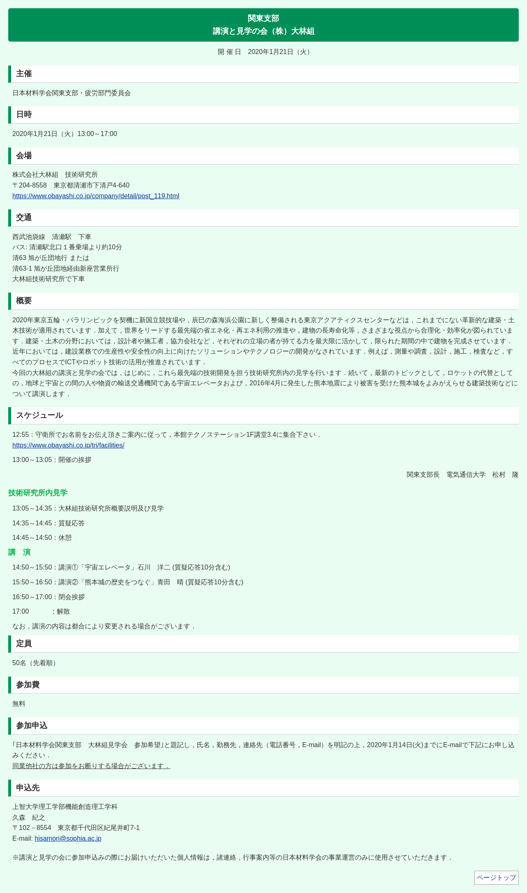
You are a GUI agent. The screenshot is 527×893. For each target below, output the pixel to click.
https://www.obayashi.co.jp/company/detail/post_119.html (96, 195)
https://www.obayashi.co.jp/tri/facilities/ (68, 445)
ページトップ (496, 877)
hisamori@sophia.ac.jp (68, 838)
